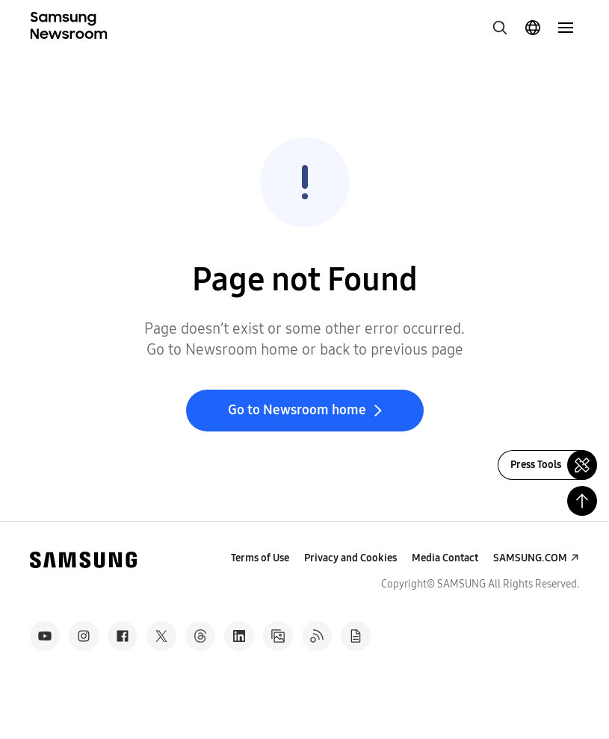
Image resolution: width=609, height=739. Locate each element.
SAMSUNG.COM (530, 558)
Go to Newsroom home (297, 410)
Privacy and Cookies (350, 558)
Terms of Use (260, 558)
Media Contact (445, 558)
